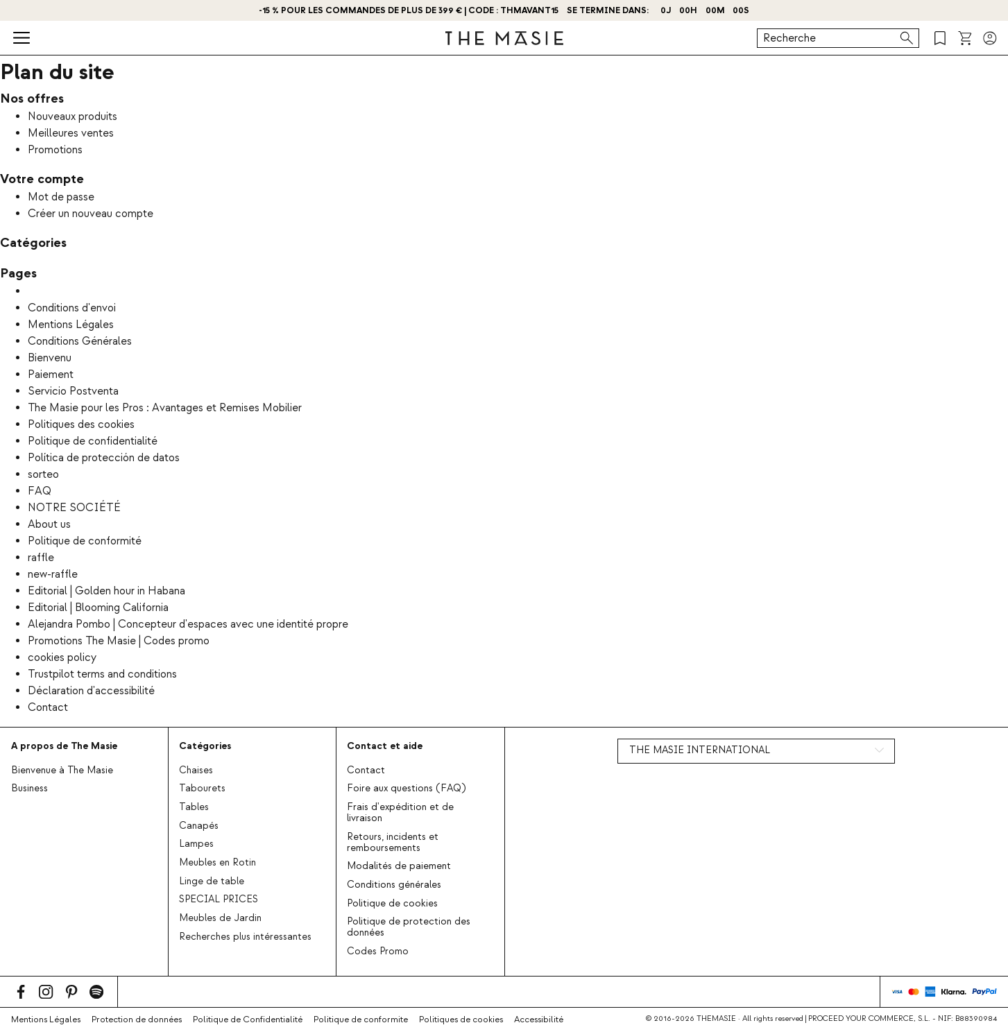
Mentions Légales (71, 325)
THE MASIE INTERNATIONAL (699, 750)
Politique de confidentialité (92, 441)
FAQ (39, 491)
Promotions (55, 150)
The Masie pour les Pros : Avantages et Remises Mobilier (165, 408)
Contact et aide (384, 745)
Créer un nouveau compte (90, 214)
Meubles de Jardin (220, 918)
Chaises (196, 770)
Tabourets (202, 788)
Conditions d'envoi (72, 308)
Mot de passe (61, 197)
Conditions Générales (80, 341)
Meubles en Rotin (217, 863)
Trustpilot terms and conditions (102, 674)
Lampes (196, 844)
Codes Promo (378, 951)
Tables (194, 807)
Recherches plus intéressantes (245, 937)
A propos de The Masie (64, 745)
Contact (48, 707)
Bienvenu (49, 358)
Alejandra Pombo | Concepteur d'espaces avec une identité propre (188, 624)
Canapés (199, 826)
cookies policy (62, 657)
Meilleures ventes (71, 133)
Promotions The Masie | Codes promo (119, 641)
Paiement (51, 374)
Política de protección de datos (104, 458)
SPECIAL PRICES (218, 899)
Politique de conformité (85, 541)
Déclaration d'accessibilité (91, 691)
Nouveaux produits (72, 116)
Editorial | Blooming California (98, 607)
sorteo (43, 474)
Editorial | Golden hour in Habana (106, 591)
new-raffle (53, 574)
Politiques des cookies (81, 424)
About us (49, 524)
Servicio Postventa (73, 391)
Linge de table (211, 881)
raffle (41, 558)
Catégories (205, 745)
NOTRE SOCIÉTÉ (74, 508)
